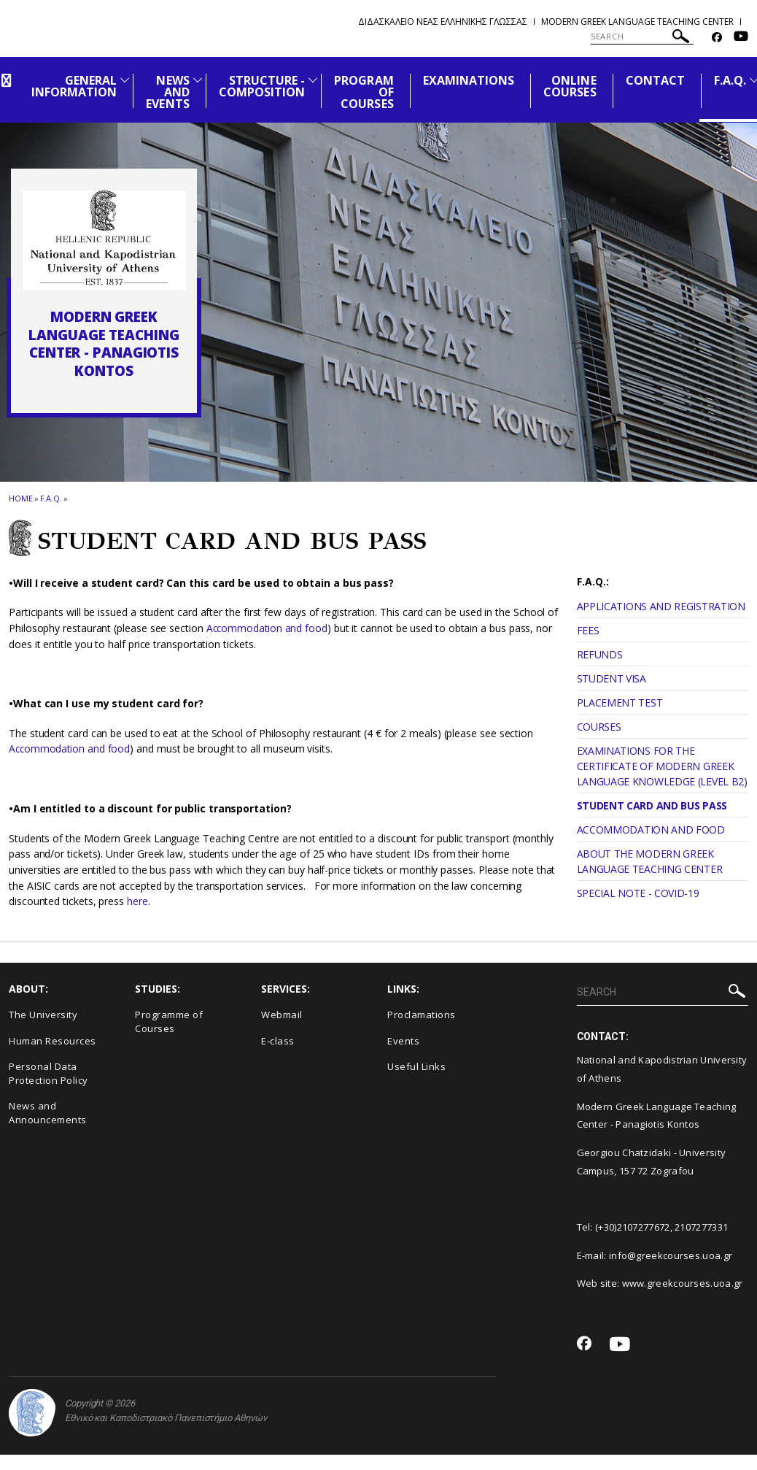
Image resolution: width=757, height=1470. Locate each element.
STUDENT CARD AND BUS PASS (652, 805)
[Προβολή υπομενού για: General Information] (125, 80)
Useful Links (416, 1066)
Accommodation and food (268, 628)
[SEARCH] (642, 36)
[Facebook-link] (717, 37)
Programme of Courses (169, 1021)
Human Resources (52, 1040)
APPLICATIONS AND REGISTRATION (661, 606)
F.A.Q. (730, 80)
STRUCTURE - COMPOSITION (262, 86)
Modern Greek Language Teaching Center (637, 21)
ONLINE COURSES (569, 86)
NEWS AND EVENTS (167, 92)
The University (43, 1014)
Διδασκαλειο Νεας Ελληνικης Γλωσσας (442, 21)
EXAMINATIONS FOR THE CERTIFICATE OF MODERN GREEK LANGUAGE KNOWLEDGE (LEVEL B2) (662, 766)
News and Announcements (48, 1112)
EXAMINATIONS (469, 80)
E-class (278, 1040)
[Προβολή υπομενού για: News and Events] (198, 80)
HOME (21, 498)
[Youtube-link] (741, 37)
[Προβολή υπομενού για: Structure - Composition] (313, 80)
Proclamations (421, 1014)
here (137, 901)
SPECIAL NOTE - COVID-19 (638, 893)
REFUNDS (600, 654)
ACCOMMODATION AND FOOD (651, 829)
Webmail (282, 1014)
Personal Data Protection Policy (48, 1073)
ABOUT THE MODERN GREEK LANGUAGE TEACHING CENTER (650, 861)
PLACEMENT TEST (620, 702)
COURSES (599, 727)
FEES (588, 630)
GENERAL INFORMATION (74, 86)
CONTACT (655, 80)
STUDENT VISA (611, 678)
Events (403, 1040)
